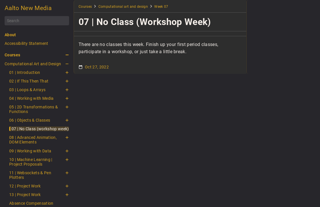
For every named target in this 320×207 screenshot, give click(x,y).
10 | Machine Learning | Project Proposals (30, 161)
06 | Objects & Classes (29, 120)
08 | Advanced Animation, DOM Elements (33, 139)
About (10, 34)
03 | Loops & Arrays (27, 89)
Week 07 (161, 7)
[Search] (37, 20)
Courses (12, 55)
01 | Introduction (24, 72)
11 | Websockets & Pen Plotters (30, 175)
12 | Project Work (25, 186)
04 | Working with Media (31, 98)
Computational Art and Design (33, 64)
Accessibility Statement (26, 43)
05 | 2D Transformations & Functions (33, 109)
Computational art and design (123, 7)
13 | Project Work (25, 194)
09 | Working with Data (30, 151)
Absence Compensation (31, 203)
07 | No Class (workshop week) (40, 128)
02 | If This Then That (28, 81)
